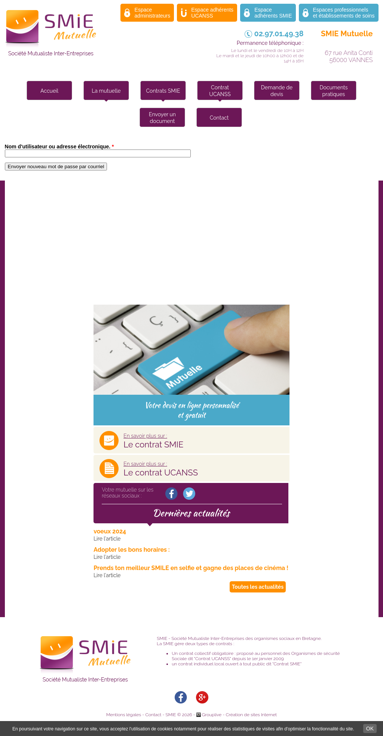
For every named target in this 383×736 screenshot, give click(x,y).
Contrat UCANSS (219, 90)
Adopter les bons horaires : (132, 549)
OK (370, 729)
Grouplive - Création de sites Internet (239, 714)
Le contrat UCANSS (160, 469)
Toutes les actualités (258, 587)
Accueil (49, 91)
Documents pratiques (334, 90)
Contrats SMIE (163, 91)
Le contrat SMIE (153, 441)
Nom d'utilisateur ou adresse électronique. (59, 147)
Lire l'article (107, 539)
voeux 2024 (110, 531)
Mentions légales (123, 714)
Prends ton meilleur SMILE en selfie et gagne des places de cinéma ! (191, 568)
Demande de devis (276, 90)
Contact (219, 118)
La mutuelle (106, 91)
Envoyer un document (162, 117)
